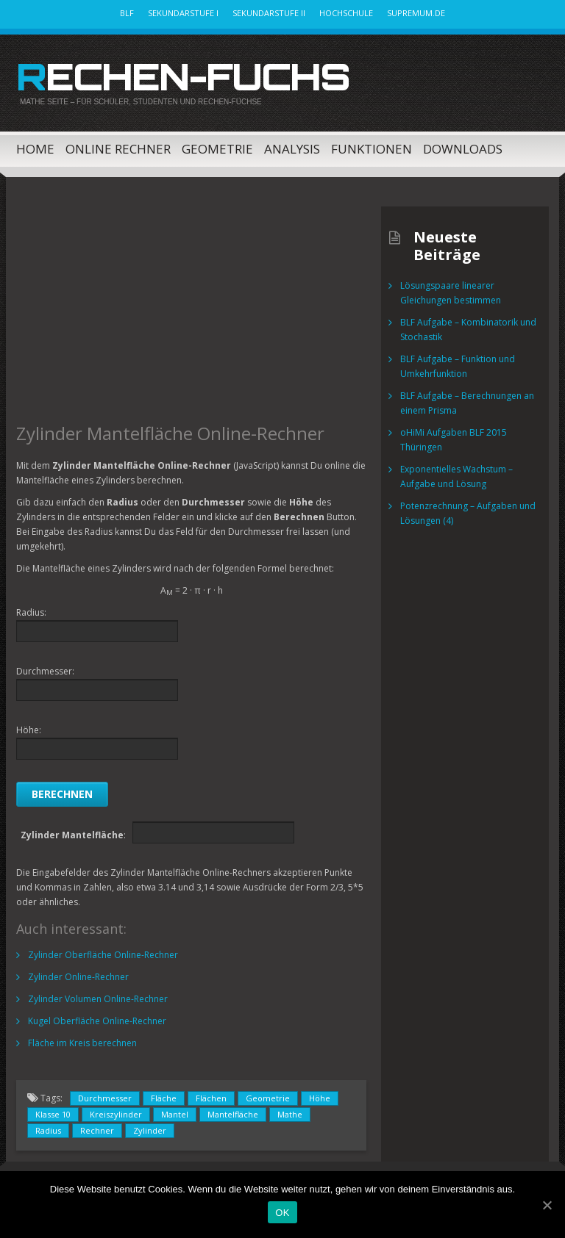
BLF (127, 12)
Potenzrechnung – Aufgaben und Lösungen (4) (468, 513)
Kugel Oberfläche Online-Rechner (97, 1021)
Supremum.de (416, 12)
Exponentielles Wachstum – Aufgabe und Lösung (456, 476)
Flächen (211, 1098)
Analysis (292, 148)
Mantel (174, 1114)
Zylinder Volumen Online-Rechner (98, 999)
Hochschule (346, 12)
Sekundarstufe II (268, 12)
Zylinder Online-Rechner (78, 977)
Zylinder (149, 1130)
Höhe (319, 1098)
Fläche (164, 1098)
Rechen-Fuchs (182, 76)
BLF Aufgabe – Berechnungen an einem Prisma (467, 403)
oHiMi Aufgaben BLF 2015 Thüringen (453, 439)
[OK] (546, 1205)
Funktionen (371, 148)
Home (35, 148)
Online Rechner (118, 148)
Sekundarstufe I (183, 12)
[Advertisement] (191, 309)
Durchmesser (105, 1098)
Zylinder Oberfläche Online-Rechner (103, 955)
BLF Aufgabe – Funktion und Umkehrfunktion (457, 366)
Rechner (97, 1130)
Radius (48, 1130)
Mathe (289, 1114)
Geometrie (217, 148)
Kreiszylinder (116, 1114)
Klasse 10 (53, 1114)
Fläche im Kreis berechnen (82, 1043)
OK (282, 1212)
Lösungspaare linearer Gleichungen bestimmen (450, 292)
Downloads (462, 148)
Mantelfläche (232, 1114)
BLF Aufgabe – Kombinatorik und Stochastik (468, 329)
